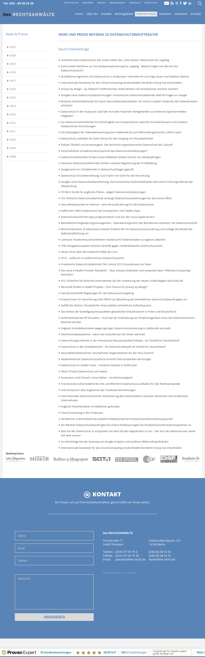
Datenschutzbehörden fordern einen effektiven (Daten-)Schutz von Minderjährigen (111, 157)
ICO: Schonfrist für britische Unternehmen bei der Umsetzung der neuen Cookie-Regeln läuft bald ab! (122, 280)
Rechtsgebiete (124, 14)
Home (29, 14)
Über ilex (92, 14)
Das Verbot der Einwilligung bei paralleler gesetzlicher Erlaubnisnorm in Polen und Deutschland (118, 311)
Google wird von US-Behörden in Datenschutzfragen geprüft (97, 169)
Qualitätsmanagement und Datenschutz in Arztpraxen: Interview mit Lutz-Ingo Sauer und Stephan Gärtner (125, 76)
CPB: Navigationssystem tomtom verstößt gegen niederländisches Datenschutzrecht (112, 246)
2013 (13, 114)
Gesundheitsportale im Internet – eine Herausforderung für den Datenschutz (107, 204)
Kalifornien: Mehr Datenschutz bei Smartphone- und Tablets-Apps (101, 210)
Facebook (181, 3)
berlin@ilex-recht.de (162, 559)
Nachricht (54, 591)
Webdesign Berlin (112, 573)
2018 (13, 72)
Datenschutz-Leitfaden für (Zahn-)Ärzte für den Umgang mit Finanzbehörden (107, 138)
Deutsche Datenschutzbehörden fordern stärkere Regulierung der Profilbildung (109, 163)
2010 (13, 139)
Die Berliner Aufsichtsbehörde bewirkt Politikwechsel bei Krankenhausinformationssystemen (117, 419)
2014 (13, 106)
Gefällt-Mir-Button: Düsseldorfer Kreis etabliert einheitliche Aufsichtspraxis (106, 305)
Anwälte (106, 14)
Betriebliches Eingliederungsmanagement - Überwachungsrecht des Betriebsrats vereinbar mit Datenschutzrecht (129, 223)
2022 (13, 47)
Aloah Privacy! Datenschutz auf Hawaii (84, 371)
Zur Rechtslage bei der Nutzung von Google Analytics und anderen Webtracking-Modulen (115, 441)
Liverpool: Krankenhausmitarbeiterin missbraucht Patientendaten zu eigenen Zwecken (113, 239)
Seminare (165, 14)
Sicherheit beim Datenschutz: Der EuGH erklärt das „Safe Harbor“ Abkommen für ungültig (115, 60)
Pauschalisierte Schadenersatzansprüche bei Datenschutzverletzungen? (104, 151)
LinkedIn (189, 3)
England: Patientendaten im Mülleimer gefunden (90, 406)
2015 (13, 97)
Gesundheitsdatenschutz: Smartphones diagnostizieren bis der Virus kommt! (107, 353)
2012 (13, 123)
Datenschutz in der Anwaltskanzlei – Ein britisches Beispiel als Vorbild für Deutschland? (113, 346)
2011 (13, 131)
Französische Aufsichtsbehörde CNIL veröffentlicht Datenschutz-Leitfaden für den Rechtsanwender (120, 384)
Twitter (185, 3)
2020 (13, 55)
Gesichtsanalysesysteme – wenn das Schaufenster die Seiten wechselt (103, 334)
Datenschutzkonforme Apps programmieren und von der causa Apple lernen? (108, 217)
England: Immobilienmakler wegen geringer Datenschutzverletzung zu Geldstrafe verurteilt (116, 328)
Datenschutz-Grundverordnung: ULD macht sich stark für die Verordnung (105, 175)
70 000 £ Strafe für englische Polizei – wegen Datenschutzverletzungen (103, 192)
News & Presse (146, 14)
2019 (13, 64)
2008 (13, 156)
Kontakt (196, 14)
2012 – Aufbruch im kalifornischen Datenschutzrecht (92, 258)
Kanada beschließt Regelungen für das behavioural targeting (97, 293)
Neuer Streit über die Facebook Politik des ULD (89, 252)
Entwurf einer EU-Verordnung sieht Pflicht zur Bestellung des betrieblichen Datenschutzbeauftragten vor (124, 299)
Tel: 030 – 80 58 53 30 (18, 3)
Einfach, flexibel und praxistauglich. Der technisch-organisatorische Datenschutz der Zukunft (117, 144)
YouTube (166, 3)
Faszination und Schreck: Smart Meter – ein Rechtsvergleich (97, 377)
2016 (13, 89)
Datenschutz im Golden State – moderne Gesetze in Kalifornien (99, 365)
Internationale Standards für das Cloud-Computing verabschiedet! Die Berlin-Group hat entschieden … (122, 82)
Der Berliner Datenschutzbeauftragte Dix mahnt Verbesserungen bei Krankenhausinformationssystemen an (126, 425)
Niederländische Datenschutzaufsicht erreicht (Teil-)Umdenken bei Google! (106, 359)
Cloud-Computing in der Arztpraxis (82, 412)
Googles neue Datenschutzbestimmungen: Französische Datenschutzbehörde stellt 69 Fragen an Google (124, 95)
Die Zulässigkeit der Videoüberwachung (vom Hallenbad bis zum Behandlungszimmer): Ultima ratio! (121, 132)
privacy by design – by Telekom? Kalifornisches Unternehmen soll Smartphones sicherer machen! (119, 89)
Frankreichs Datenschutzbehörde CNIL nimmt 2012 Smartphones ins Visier (106, 264)
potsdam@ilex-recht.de (130, 559)
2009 (13, 148)
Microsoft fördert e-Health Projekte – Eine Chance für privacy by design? (104, 287)
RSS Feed (172, 3)
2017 (13, 80)
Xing (176, 3)
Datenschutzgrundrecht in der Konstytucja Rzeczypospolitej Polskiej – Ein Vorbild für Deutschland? (120, 340)
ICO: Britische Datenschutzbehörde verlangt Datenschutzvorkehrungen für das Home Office (116, 198)
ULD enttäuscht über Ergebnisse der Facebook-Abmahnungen (98, 390)
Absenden (54, 617)
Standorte (181, 14)
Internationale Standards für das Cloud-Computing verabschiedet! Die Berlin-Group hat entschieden (121, 448)
